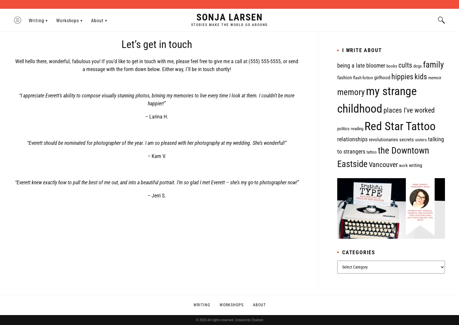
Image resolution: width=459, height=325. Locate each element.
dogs (417, 66)
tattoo (371, 152)
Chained (257, 320)
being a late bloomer (361, 65)
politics (343, 128)
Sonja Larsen (229, 17)
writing (415, 165)
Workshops (67, 20)
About (97, 20)
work (403, 165)
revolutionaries (383, 139)
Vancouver (383, 165)
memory (351, 92)
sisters (421, 139)
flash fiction (363, 77)
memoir (434, 77)
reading (357, 128)
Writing (36, 20)
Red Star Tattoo (400, 126)
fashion (344, 77)
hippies (402, 76)
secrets (406, 139)
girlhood (382, 77)
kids (421, 76)
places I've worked (409, 110)
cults (405, 65)
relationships (352, 139)
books (391, 66)
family (433, 65)
